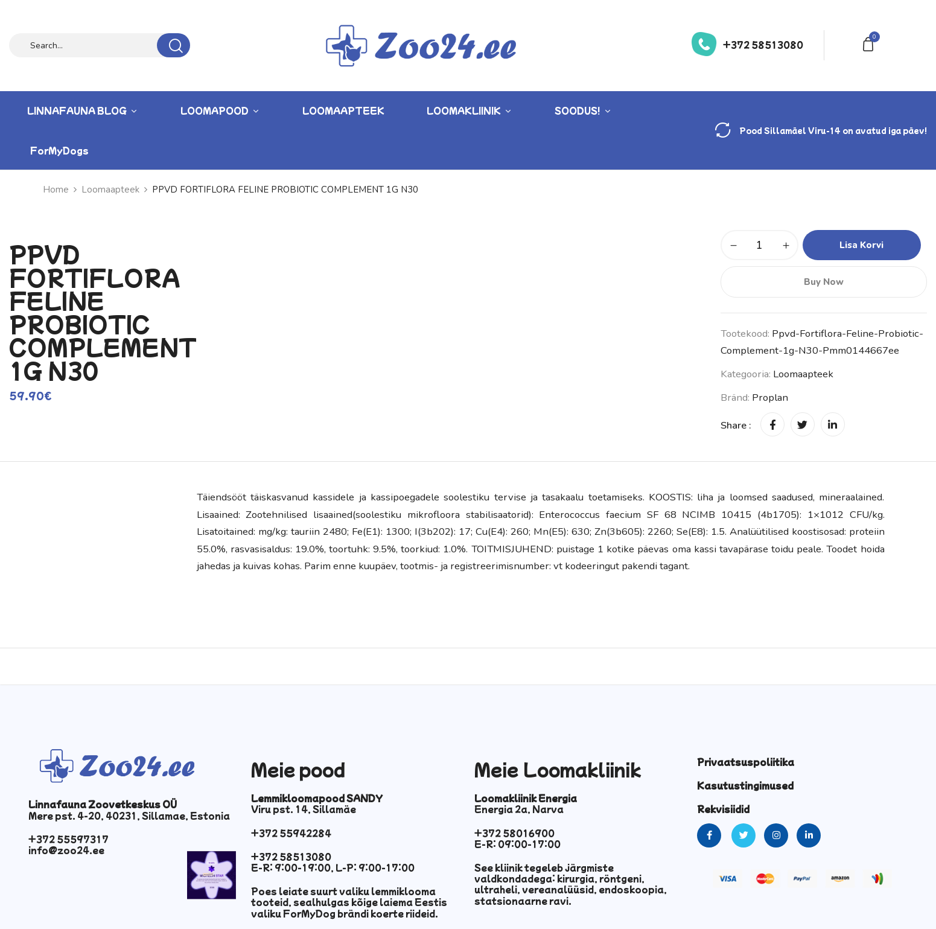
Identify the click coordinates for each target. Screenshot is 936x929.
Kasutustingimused (745, 785)
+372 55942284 (291, 833)
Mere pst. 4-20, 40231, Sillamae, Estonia (129, 815)
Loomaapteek (110, 190)
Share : (736, 425)
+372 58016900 (514, 833)
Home (56, 190)
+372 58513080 (763, 45)
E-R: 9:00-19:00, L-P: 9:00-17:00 (333, 867)
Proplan (770, 397)
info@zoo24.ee (66, 850)
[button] (870, 43)
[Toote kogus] (759, 245)
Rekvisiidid (723, 809)
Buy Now (824, 282)
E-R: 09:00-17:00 (517, 844)
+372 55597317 (68, 839)
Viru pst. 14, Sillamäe (303, 809)
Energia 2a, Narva (519, 809)
